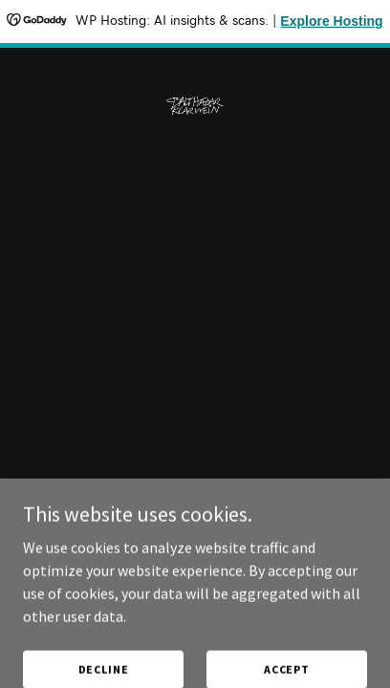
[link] (195, 63)
